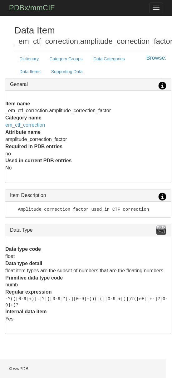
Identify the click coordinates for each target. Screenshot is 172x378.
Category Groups (66, 58)
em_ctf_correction (25, 125)
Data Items (30, 71)
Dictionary (29, 58)
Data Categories (109, 58)
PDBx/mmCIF (32, 7)
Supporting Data (67, 71)
